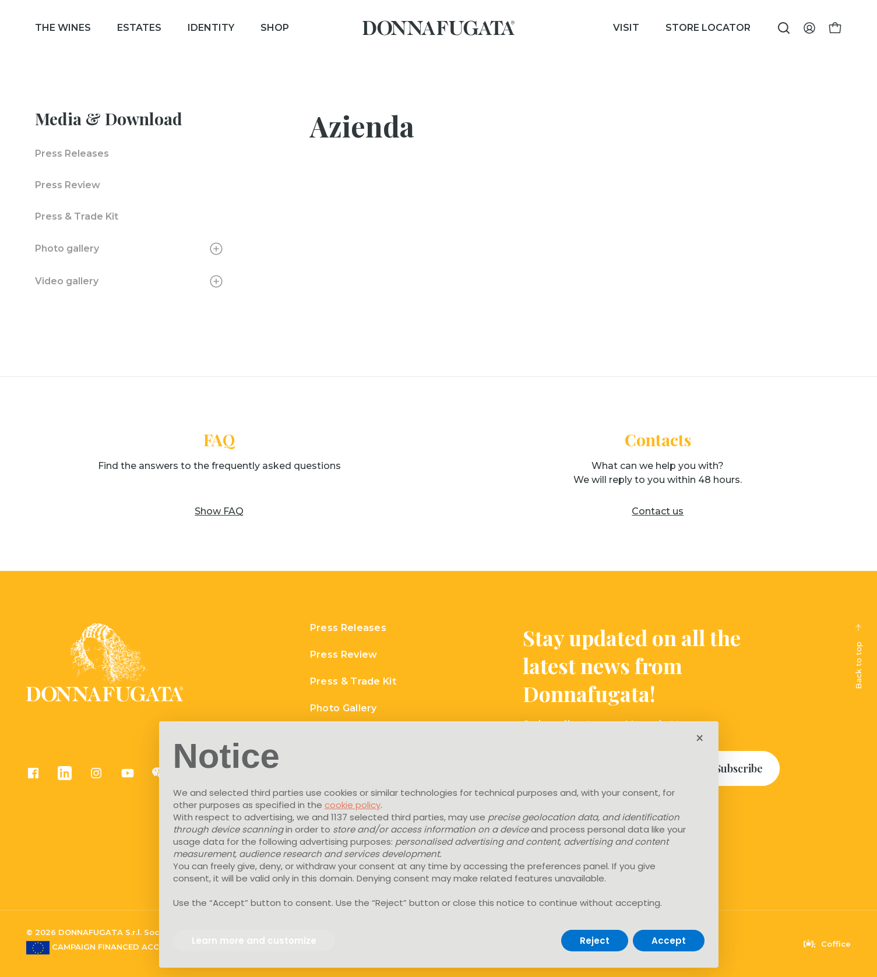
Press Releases (72, 153)
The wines (63, 27)
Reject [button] (595, 940)
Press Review (67, 185)
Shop (274, 27)
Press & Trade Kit (76, 216)
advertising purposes (345, 841)
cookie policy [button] (353, 805)
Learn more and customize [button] (254, 940)
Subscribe (739, 768)
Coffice (827, 944)
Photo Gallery (343, 708)
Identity (211, 27)
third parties (417, 817)
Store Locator (708, 27)
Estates (139, 27)
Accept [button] (668, 940)
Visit (626, 27)
